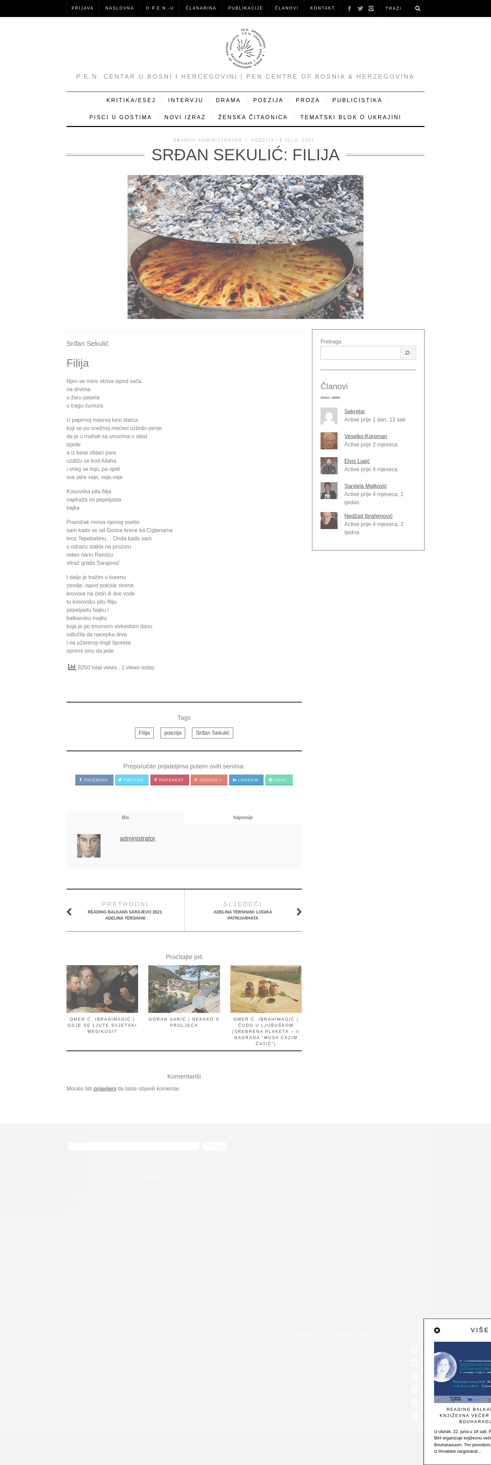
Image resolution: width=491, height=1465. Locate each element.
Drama (228, 100)
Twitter (130, 780)
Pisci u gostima (120, 117)
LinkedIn (245, 780)
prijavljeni (104, 1089)
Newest (325, 397)
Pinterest (169, 780)
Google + (208, 780)
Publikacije (245, 8)
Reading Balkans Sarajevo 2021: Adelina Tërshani (125, 910)
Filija (144, 733)
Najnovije (243, 817)
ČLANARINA (201, 8)
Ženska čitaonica (253, 117)
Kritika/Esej (131, 100)
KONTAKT (322, 8)
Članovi (286, 8)
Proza (308, 100)
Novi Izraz (185, 117)
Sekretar (354, 411)
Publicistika (357, 100)
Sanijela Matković (365, 486)
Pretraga (331, 342)
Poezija (268, 100)
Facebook (93, 780)
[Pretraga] (407, 353)
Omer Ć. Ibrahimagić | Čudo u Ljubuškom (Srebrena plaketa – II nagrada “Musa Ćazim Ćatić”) (266, 1031)
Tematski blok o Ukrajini (351, 117)
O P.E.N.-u (160, 8)
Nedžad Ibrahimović (368, 516)
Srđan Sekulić (212, 733)
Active (336, 397)
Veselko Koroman (365, 436)
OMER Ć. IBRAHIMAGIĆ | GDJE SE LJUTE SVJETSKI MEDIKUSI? (102, 1025)
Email (278, 780)
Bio (125, 817)
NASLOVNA (119, 8)
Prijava (83, 8)
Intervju (186, 100)
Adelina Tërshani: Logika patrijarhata (242, 910)
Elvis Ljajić (357, 461)
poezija (173, 733)
